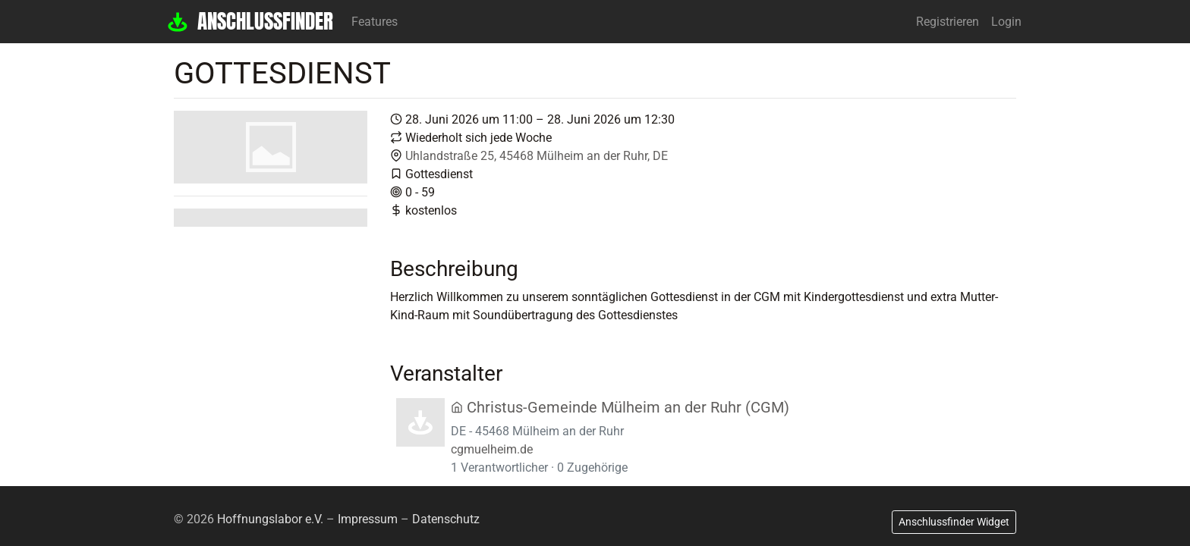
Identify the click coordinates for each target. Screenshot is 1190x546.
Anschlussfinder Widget (954, 522)
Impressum (368, 519)
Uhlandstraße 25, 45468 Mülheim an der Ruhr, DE (536, 156)
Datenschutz (446, 519)
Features (374, 21)
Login (1006, 21)
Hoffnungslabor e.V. (270, 519)
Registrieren (947, 21)
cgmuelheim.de (492, 449)
